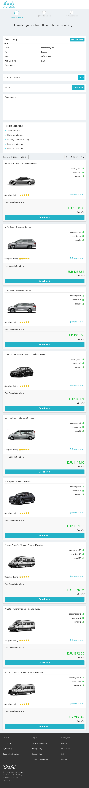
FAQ (62, 754)
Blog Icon (14, 767)
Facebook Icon (5, 767)
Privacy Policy (37, 749)
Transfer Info (76, 195)
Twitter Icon (9, 767)
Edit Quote (77, 39)
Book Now (44, 217)
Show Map (78, 88)
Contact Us (7, 743)
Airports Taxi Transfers (16, 772)
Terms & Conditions (39, 743)
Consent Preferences (40, 759)
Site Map (64, 743)
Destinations (65, 749)
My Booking (7, 749)
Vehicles (64, 759)
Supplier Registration (11, 754)
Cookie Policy (37, 754)
